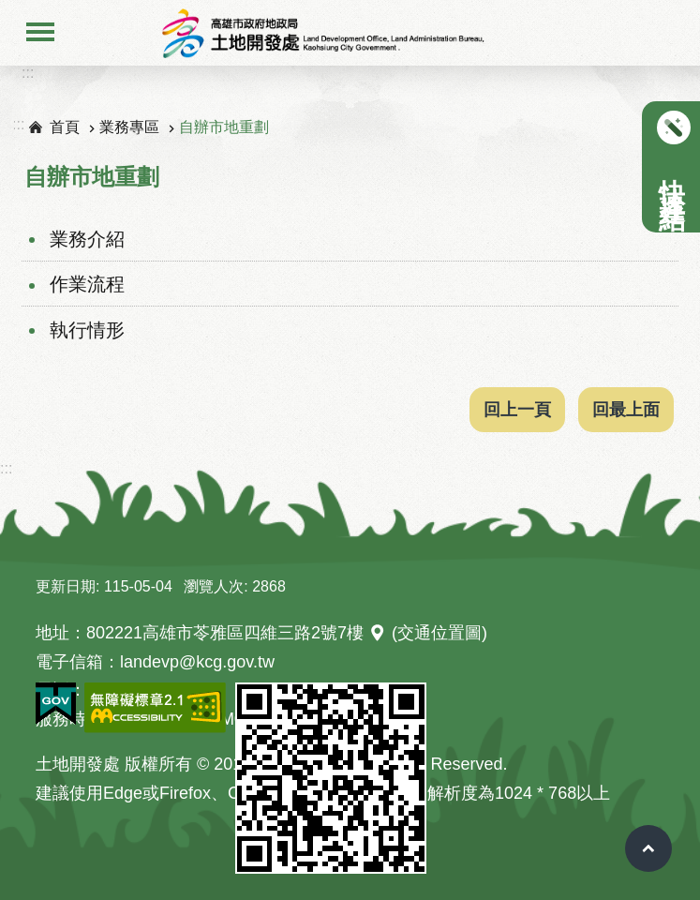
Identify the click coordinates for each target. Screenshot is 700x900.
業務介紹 (87, 239)
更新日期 (66, 586)
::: (28, 73)
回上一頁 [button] (517, 409)
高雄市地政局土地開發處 (322, 33)
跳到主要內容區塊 (9, 9)
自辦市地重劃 (224, 127)
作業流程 (87, 284)
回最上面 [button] (626, 409)
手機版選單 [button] (40, 30)
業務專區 (129, 127)
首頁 (65, 127)
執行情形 (87, 330)
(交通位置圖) (439, 632)
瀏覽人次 (214, 586)
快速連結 (671, 176)
